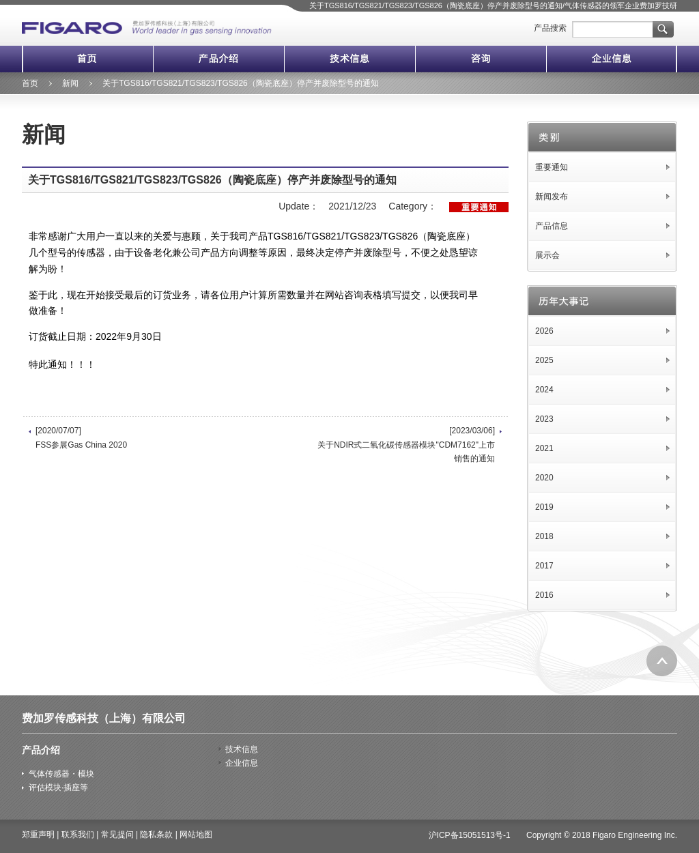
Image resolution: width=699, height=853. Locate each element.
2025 (544, 360)
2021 (544, 448)
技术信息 (349, 59)
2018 (544, 536)
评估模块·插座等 (58, 787)
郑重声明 (38, 834)
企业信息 (611, 59)
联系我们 (77, 834)
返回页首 (661, 661)
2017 (544, 565)
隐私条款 (156, 834)
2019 (544, 507)
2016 (544, 595)
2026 (544, 331)
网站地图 (196, 834)
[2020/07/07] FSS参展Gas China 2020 (81, 437)
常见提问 (117, 834)
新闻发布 (551, 196)
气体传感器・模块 (61, 774)
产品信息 (551, 226)
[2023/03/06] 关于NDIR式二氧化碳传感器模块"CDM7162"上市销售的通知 (406, 444)
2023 (544, 419)
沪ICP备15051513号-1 (470, 835)
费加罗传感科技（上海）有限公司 (104, 718)
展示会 (547, 255)
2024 (544, 389)
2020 (544, 477)
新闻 (70, 83)
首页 (87, 59)
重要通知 (551, 167)
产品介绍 (218, 59)
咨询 (480, 59)
